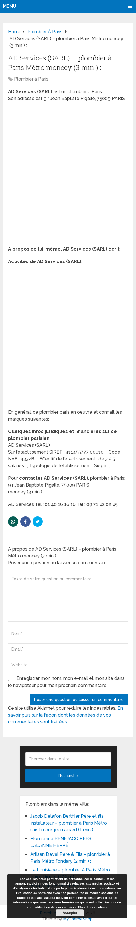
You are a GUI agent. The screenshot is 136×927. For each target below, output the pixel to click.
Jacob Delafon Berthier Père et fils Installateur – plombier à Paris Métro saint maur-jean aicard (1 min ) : (68, 822)
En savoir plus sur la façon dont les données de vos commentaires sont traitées (65, 715)
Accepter (70, 913)
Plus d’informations (92, 907)
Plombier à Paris (31, 79)
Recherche (68, 775)
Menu (9, 6)
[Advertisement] (68, 175)
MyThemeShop (78, 919)
